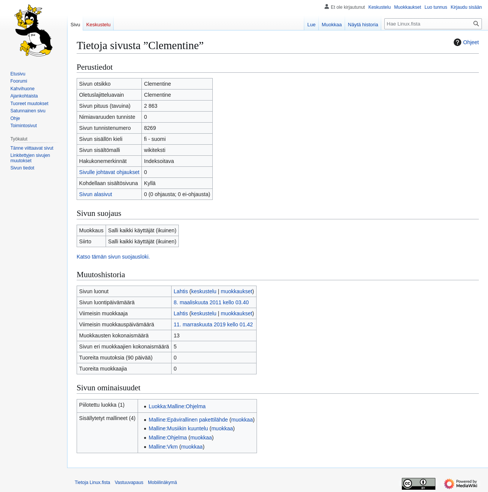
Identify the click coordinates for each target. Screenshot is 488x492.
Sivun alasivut (95, 194)
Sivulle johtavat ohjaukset (109, 172)
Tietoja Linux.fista (92, 482)
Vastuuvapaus (129, 482)
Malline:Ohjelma (168, 437)
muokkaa (242, 420)
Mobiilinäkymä (162, 482)
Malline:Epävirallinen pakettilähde (188, 420)
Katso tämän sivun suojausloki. (113, 257)
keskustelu (204, 291)
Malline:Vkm (163, 447)
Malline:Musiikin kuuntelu (178, 428)
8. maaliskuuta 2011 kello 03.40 (211, 302)
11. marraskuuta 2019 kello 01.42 (213, 324)
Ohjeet (465, 42)
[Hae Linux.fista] (433, 23)
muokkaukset (236, 291)
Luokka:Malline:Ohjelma (177, 406)
